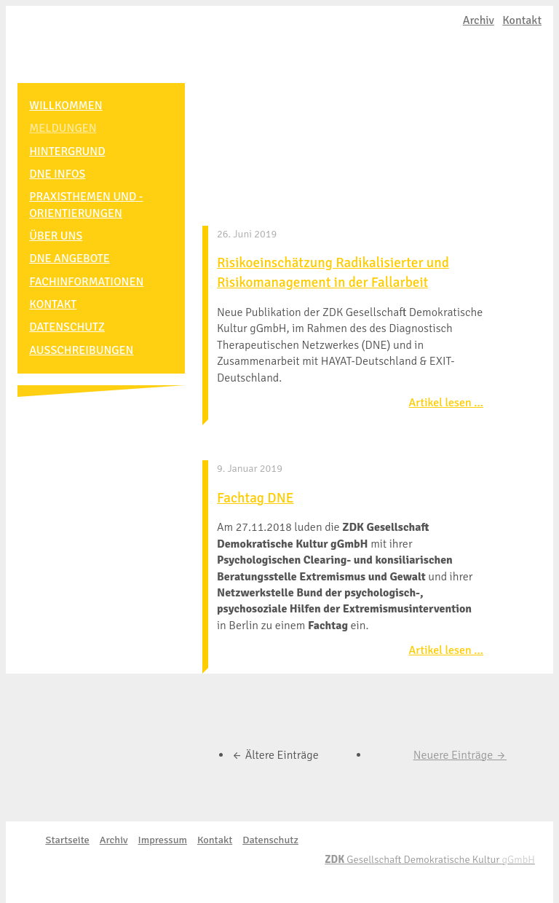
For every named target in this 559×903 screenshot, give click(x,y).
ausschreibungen (87, 343)
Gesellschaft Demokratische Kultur (430, 859)
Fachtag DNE (255, 498)
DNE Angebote (75, 255)
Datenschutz (73, 321)
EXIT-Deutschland (101, 40)
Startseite (67, 839)
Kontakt (522, 20)
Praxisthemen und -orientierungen (91, 202)
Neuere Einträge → (460, 755)
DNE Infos (63, 172)
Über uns (61, 232)
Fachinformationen (92, 276)
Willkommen (71, 105)
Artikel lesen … (446, 402)
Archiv (478, 20)
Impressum (162, 839)
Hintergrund (73, 150)
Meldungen (68, 127)
